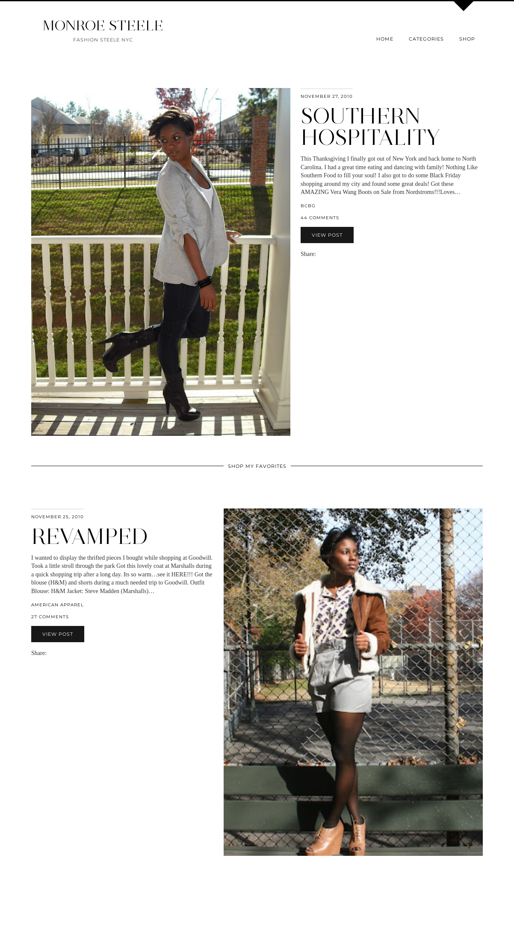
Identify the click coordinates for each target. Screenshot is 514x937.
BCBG (308, 206)
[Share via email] (319, 254)
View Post (327, 235)
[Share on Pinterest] (332, 254)
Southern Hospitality (370, 126)
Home (384, 39)
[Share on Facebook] (324, 254)
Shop (467, 39)
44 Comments (320, 217)
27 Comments (50, 617)
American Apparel (57, 605)
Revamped (89, 536)
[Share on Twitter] (328, 254)
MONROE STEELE (103, 25)
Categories (426, 39)
